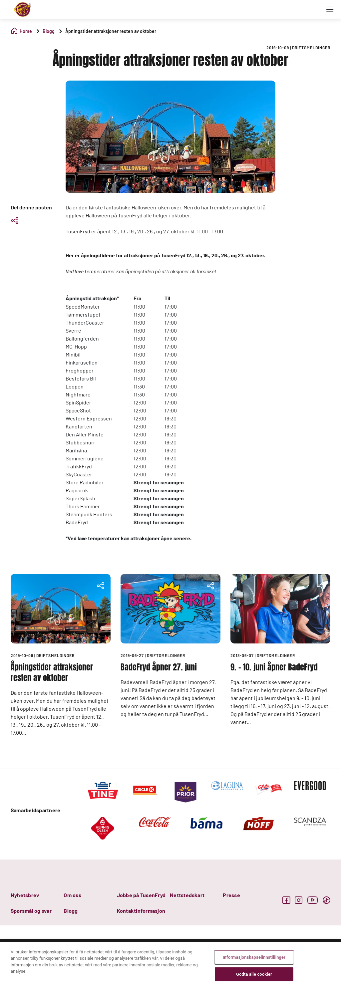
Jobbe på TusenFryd (141, 895)
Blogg (71, 910)
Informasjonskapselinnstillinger (254, 957)
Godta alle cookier (254, 974)
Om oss (72, 895)
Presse (231, 895)
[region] (170, 965)
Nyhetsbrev (25, 895)
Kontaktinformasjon (141, 910)
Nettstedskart (187, 895)
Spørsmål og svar (31, 910)
